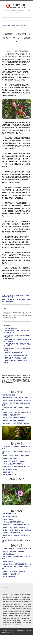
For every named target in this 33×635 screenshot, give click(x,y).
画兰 (26, 315)
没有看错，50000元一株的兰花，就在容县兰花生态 (17, 412)
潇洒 (7, 312)
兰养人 (10, 312)
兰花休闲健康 (15, 25)
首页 (9, 25)
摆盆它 (19, 312)
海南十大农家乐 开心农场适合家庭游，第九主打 (16, 423)
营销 (4, 315)
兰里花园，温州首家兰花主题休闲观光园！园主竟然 (17, 400)
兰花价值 (10, 315)
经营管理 (8, 313)
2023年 (11, 317)
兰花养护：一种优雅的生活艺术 (13, 352)
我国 (15, 317)
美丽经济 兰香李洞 (8, 472)
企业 (20, 313)
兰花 (27, 312)
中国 (11, 313)
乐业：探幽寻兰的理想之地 (10, 469)
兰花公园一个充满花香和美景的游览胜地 (16, 355)
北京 (23, 315)
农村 (29, 313)
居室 (16, 312)
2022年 (15, 315)
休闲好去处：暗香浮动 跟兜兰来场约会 (15, 358)
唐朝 (14, 313)
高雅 (14, 312)
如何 (17, 313)
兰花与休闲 (24, 25)
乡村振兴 (19, 315)
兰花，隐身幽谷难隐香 (11, 328)
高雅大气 (23, 312)
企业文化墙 (24, 313)
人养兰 (4, 312)
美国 (7, 315)
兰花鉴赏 (7, 317)
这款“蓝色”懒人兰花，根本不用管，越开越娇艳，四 (17, 397)
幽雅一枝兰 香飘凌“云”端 (9, 475)
